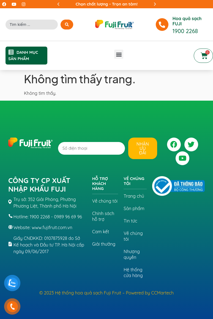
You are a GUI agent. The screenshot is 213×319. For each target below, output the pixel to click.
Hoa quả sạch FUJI (187, 21)
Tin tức (130, 221)
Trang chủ (134, 196)
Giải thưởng (104, 244)
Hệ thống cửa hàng (133, 272)
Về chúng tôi (105, 201)
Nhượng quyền (132, 254)
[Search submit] (67, 25)
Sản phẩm (134, 208)
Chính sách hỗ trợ (103, 216)
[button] (58, 4)
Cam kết (100, 231)
